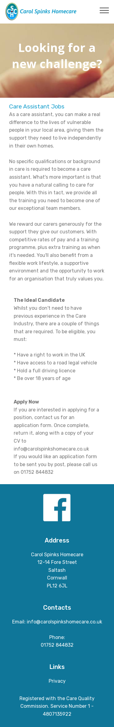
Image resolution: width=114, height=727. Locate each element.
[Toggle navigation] (104, 10)
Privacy (57, 681)
